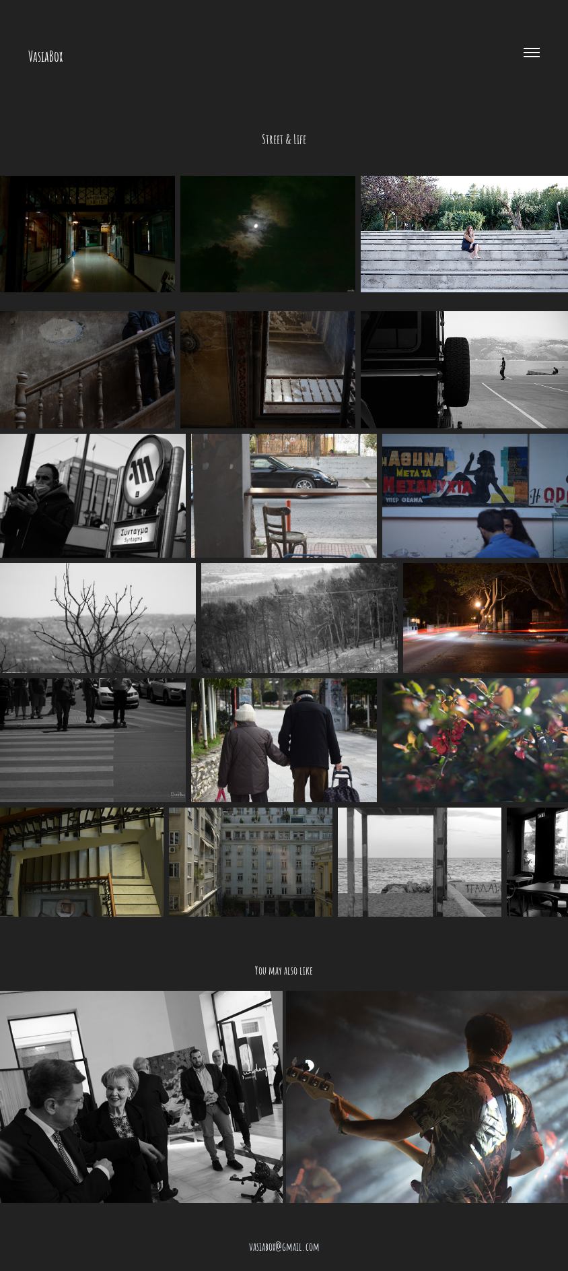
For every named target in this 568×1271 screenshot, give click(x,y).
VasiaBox (45, 55)
